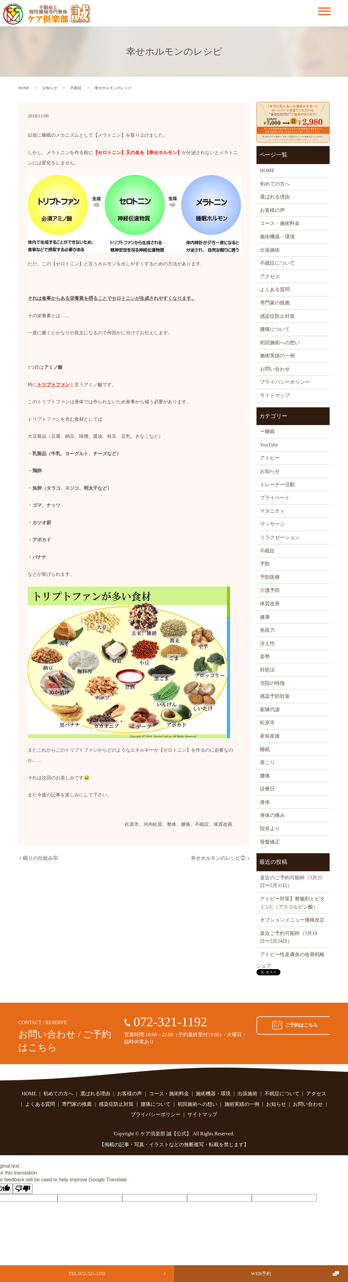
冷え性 (267, 643)
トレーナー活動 (277, 484)
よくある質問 (275, 289)
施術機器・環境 (277, 236)
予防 (265, 563)
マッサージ (272, 524)
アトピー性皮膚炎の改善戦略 (292, 954)
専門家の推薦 (275, 302)
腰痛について (275, 329)
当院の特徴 (272, 683)
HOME (23, 88)
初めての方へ (275, 183)
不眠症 (76, 88)
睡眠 (265, 749)
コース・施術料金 (280, 223)
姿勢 (265, 656)
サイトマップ (275, 395)
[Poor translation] (23, 1189)
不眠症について (277, 263)
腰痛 (265, 775)
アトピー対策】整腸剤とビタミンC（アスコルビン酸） (292, 902)
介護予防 (270, 590)
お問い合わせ (275, 369)
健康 (265, 617)
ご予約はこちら (293, 1025)
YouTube (269, 444)
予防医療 (270, 577)
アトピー (270, 457)
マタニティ (272, 511)
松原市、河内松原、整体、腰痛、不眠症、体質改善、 (181, 824)
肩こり (267, 762)
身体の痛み (272, 815)
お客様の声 (272, 210)
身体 (265, 802)
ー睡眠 (267, 431)
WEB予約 (261, 1273)
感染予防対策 (275, 696)
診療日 (267, 788)
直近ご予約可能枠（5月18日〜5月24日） (288, 937)
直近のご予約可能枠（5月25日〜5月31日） (291, 881)
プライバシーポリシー (285, 382)
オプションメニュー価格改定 (292, 920)
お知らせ (49, 88)
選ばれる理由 (275, 196)
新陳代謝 (270, 709)
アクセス (270, 276)
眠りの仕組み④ (40, 858)
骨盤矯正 (270, 842)
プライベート (275, 497)
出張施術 (270, 250)
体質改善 (270, 603)
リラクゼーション (280, 537)
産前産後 (270, 736)
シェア (263, 965)
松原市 (267, 722)
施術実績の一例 (277, 355)
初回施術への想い (280, 342)
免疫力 (267, 630)
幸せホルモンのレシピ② (218, 858)
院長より (270, 828)
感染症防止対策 (277, 316)
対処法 (267, 669)
